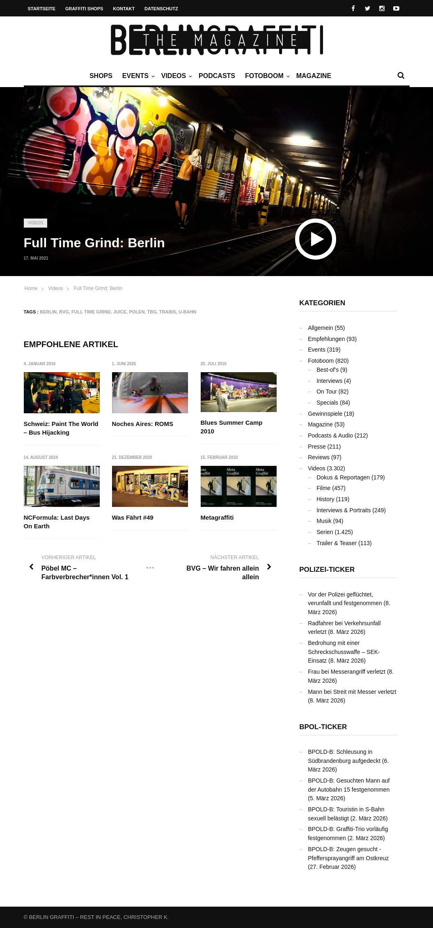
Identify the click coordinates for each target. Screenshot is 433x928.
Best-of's (327, 369)
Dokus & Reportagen (343, 477)
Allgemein (320, 328)
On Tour (326, 391)
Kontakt (124, 8)
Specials (327, 402)
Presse (317, 446)
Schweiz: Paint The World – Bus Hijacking (61, 428)
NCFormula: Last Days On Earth (57, 522)
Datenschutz (161, 8)
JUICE (119, 311)
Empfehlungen (326, 339)
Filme (323, 488)
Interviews (329, 381)
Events (137, 76)
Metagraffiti (217, 517)
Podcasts (217, 75)
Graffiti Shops (84, 8)
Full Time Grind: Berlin (97, 288)
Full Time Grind (91, 311)
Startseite (42, 8)
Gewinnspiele (325, 413)
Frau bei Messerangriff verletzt (346, 671)
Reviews (319, 457)
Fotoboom (266, 76)
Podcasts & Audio (330, 435)
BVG (64, 311)
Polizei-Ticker (327, 569)
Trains (167, 311)
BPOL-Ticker (323, 727)
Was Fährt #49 (132, 517)
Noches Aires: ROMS (142, 423)
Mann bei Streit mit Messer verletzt (352, 692)
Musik (324, 521)
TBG (151, 311)
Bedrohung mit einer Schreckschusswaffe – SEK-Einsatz (344, 652)
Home (31, 288)
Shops (100, 75)
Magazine (313, 75)
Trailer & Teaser (336, 543)
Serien (324, 532)
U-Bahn (187, 311)
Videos (175, 76)
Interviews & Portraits (343, 510)
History (325, 499)
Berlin (48, 311)
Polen (136, 311)
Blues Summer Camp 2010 (232, 427)
